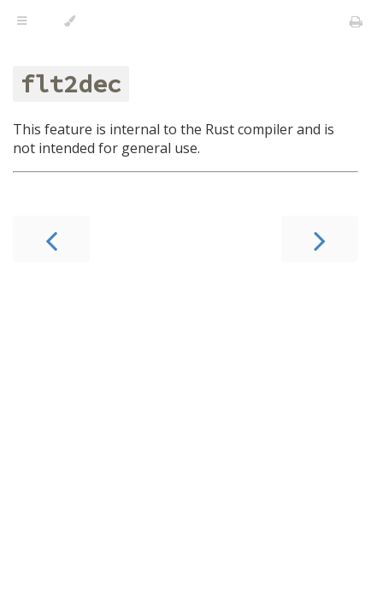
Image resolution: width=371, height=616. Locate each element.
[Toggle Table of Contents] (22, 21)
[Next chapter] (319, 239)
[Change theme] (70, 21)
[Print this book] (356, 21)
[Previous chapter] (51, 239)
